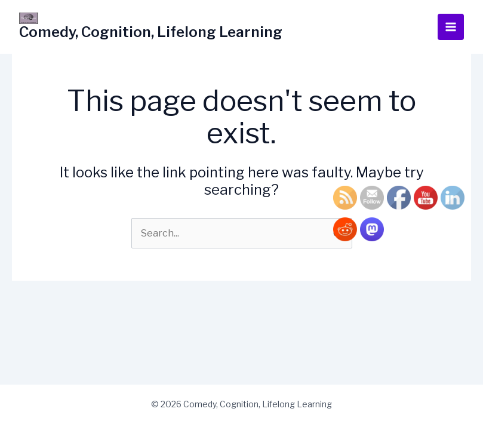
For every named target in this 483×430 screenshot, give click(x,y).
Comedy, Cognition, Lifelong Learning (150, 32)
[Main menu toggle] (451, 27)
